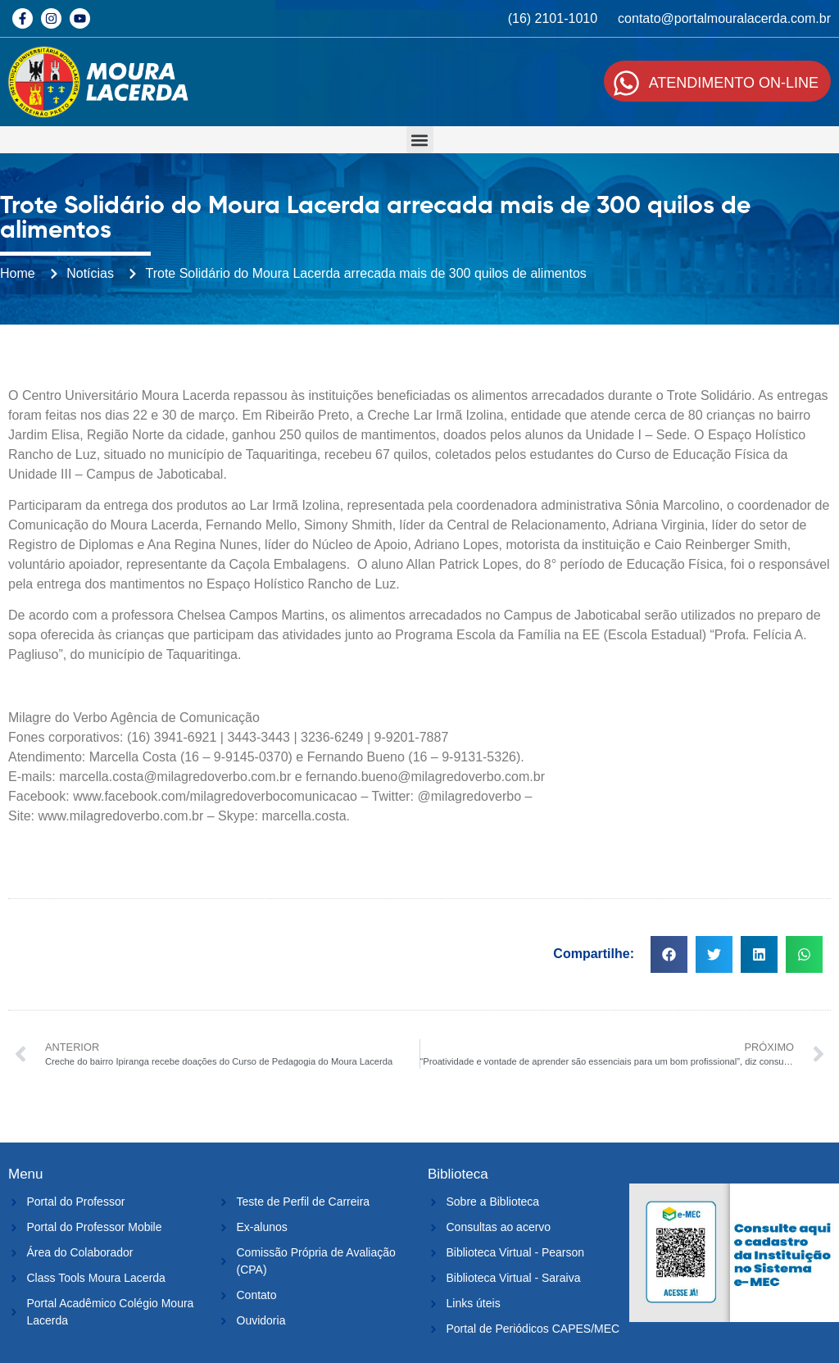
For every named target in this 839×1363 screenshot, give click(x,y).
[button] (419, 139)
